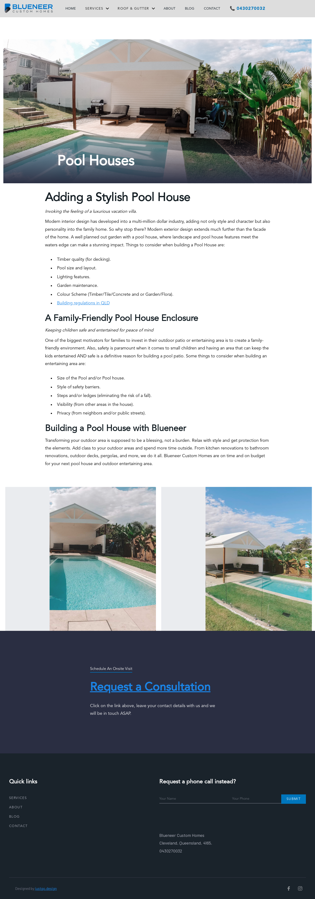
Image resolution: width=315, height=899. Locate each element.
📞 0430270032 (247, 8)
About (16, 807)
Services (18, 798)
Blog (14, 816)
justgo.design (46, 888)
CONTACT (212, 8)
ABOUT (169, 8)
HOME (70, 8)
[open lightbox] (82, 559)
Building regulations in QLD (83, 303)
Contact (18, 826)
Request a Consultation (150, 687)
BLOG (189, 8)
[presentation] (195, 816)
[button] (96, 9)
